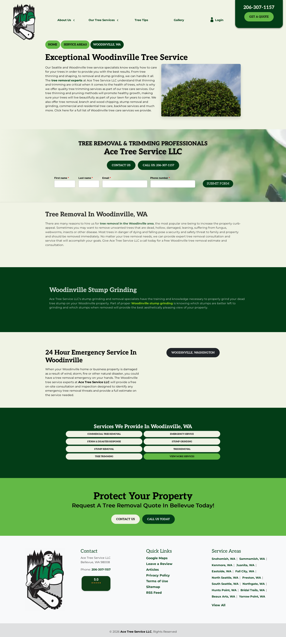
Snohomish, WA (223, 559)
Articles (152, 569)
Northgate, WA (254, 584)
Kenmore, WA (222, 565)
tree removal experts (66, 80)
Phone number (160, 177)
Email (106, 177)
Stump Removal (125, 445)
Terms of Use (157, 581)
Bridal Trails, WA (253, 590)
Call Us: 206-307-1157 (158, 165)
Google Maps (157, 558)
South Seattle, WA (225, 584)
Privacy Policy (158, 575)
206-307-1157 (258, 7)
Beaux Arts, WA (223, 596)
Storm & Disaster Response (125, 442)
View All (218, 605)
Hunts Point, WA (224, 590)
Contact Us (121, 165)
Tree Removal (160, 445)
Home (52, 44)
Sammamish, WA (252, 559)
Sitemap (153, 587)
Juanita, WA (245, 565)
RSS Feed (154, 593)
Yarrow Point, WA (252, 596)
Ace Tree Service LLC (136, 631)
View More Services (160, 449)
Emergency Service (160, 438)
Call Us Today (158, 519)
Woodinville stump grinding (161, 303)
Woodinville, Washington (193, 352)
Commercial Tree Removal (125, 438)
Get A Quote (259, 16)
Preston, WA (251, 577)
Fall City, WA (244, 571)
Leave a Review (159, 564)
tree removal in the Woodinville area (127, 215)
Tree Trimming (125, 449)
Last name (85, 177)
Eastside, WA (221, 571)
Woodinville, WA (107, 44)
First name (61, 177)
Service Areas (75, 44)
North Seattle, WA (225, 577)
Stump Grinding (160, 442)
